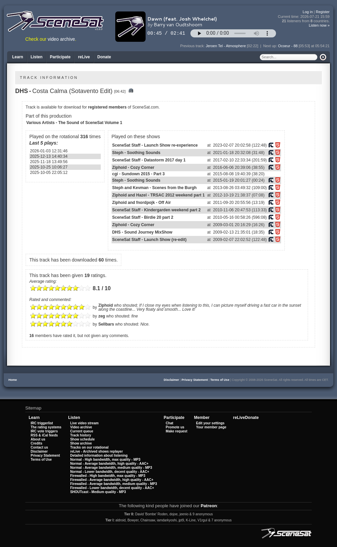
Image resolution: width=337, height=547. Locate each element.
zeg (101, 316)
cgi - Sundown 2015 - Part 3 (138, 174)
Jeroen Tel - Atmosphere (226, 46)
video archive (61, 39)
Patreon (209, 505)
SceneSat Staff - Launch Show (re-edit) (149, 239)
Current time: (304, 17)
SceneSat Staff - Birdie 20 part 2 (142, 217)
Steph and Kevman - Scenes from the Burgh (154, 187)
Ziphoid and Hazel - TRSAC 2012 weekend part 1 (158, 195)
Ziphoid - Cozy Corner (133, 167)
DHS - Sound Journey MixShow (142, 232)
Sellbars (106, 324)
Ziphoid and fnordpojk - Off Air (141, 202)
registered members (107, 107)
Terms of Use (219, 380)
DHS (21, 91)
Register (323, 12)
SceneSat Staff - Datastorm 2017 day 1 (149, 160)
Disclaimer (171, 380)
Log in (308, 12)
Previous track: (193, 46)
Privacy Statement (195, 380)
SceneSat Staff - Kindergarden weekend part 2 (156, 210)
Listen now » (319, 25)
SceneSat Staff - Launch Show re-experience (155, 145)
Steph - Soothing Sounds (136, 152)
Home (12, 380)
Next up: (270, 46)
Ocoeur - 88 (288, 46)
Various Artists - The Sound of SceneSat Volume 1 (74, 122)
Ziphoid (105, 305)
